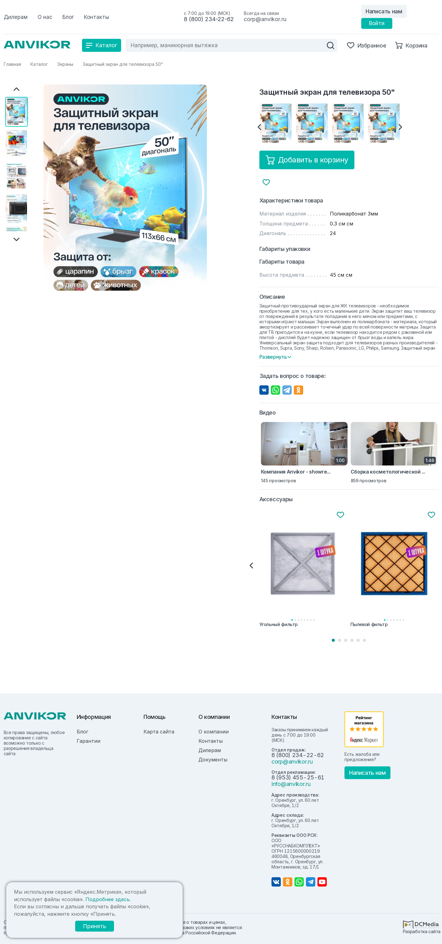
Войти (377, 23)
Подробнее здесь (107, 899)
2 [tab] (339, 640)
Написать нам (384, 11)
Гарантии (88, 741)
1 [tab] (333, 640)
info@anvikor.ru (291, 784)
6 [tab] (364, 640)
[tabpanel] (303, 570)
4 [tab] (351, 640)
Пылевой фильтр (369, 624)
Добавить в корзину (307, 160)
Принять (90, 926)
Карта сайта (159, 731)
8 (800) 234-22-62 (209, 19)
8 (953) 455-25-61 (297, 777)
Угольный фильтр (278, 624)
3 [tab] (345, 640)
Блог (82, 731)
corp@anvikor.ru (265, 19)
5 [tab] (358, 640)
